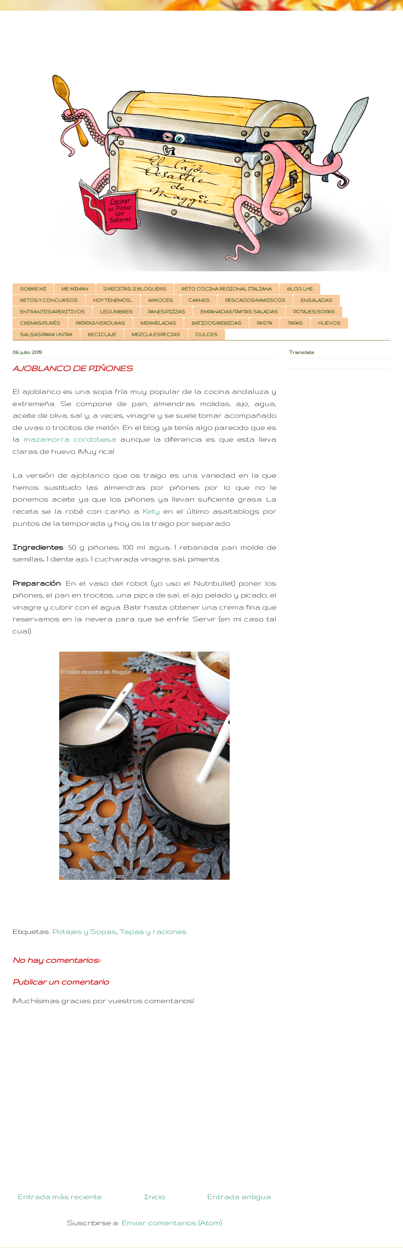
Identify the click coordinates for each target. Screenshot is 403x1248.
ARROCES (160, 300)
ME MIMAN (74, 289)
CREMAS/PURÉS (40, 323)
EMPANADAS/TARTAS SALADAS (239, 311)
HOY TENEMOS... (113, 300)
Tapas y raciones (153, 931)
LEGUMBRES (116, 311)
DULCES (206, 334)
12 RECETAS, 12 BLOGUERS (134, 289)
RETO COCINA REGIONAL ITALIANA (227, 289)
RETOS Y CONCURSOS (49, 300)
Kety (151, 511)
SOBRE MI (33, 289)
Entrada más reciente (60, 1196)
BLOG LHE (300, 289)
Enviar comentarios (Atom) (172, 1222)
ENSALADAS (316, 300)
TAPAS (295, 323)
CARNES (199, 300)
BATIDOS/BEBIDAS (216, 323)
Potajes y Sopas (84, 931)
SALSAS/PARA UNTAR (46, 334)
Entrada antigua (239, 1196)
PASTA (264, 323)
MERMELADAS (158, 323)
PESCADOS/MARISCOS (255, 300)
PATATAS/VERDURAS (100, 323)
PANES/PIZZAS (166, 311)
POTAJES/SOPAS (314, 311)
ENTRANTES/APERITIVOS (52, 311)
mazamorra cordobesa (70, 439)
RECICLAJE (102, 334)
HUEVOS (329, 323)
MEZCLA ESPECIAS (156, 334)
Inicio (154, 1196)
